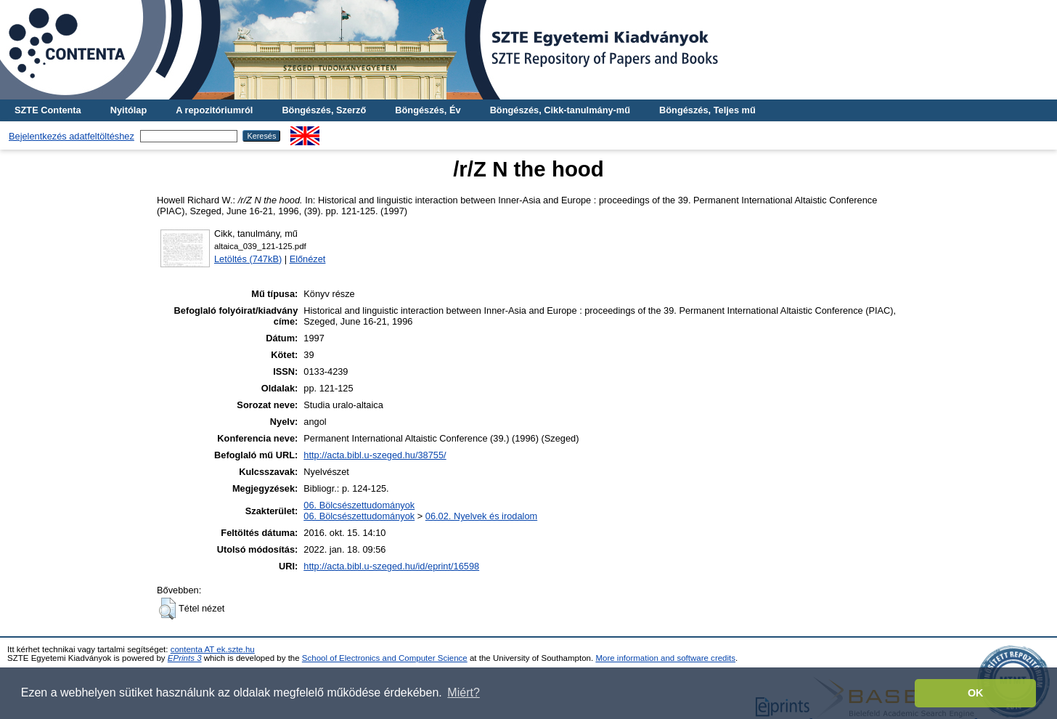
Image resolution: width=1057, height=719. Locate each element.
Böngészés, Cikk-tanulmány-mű (560, 110)
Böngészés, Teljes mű (707, 110)
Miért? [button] (463, 692)
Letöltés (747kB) (248, 258)
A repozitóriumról (214, 110)
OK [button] (976, 693)
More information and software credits (665, 658)
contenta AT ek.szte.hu (213, 649)
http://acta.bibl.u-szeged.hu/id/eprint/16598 (391, 566)
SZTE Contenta (48, 110)
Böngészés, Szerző (324, 110)
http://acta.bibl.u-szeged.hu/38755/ (374, 455)
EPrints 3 (185, 658)
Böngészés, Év (427, 110)
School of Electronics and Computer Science (385, 658)
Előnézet (308, 258)
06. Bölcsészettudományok (359, 505)
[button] (167, 609)
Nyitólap (128, 110)
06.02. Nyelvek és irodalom (481, 516)
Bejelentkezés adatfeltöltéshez (71, 136)
